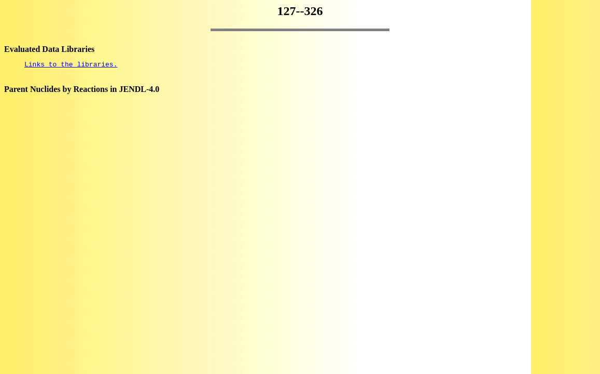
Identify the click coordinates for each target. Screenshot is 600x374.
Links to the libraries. (70, 65)
